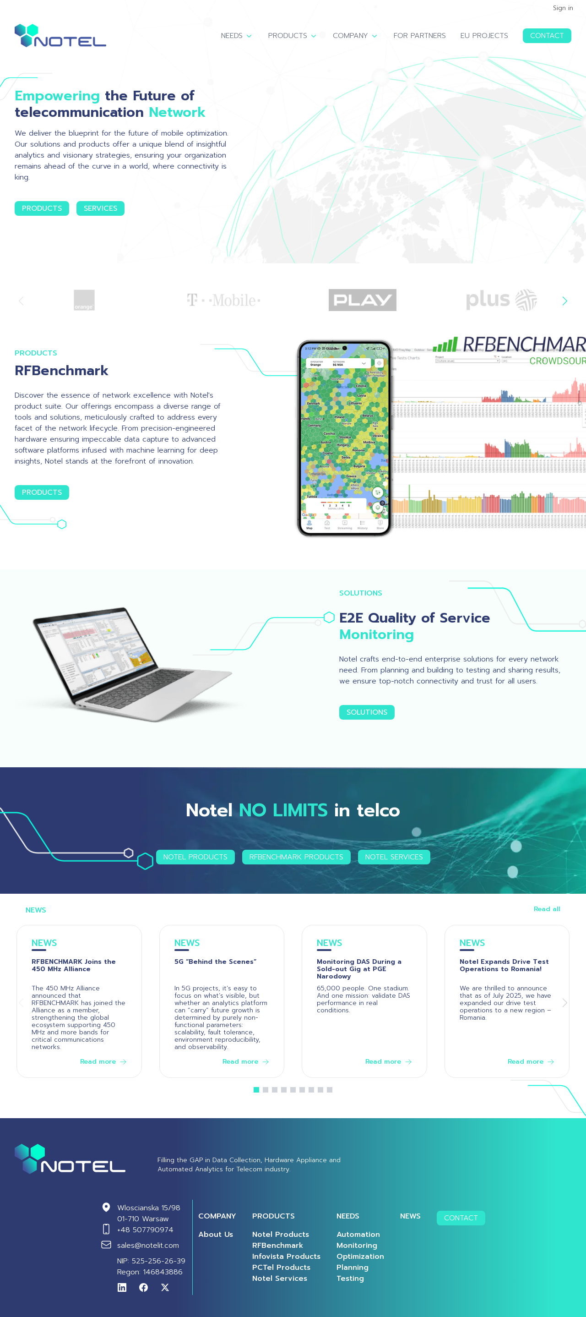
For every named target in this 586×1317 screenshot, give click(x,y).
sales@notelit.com (148, 1245)
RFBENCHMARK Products (296, 857)
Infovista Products (286, 1256)
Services (100, 208)
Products (293, 35)
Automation (358, 1234)
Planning (352, 1267)
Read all (547, 909)
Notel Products (195, 857)
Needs (237, 35)
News (410, 1216)
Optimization (360, 1256)
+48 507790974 (145, 1229)
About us (215, 1234)
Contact (547, 35)
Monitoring (356, 1245)
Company (356, 35)
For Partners (420, 35)
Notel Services (394, 857)
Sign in (563, 8)
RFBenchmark (278, 1245)
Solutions (367, 712)
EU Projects (484, 35)
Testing (350, 1278)
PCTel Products (281, 1267)
